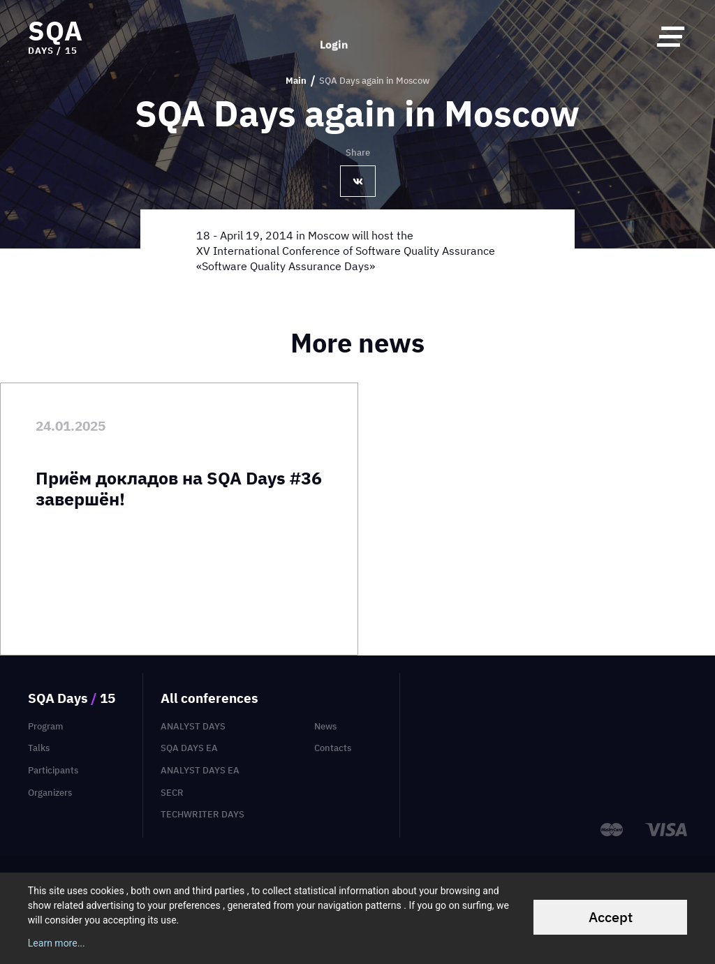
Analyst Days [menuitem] (193, 726)
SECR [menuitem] (172, 793)
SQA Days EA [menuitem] (189, 748)
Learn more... (56, 943)
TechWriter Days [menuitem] (202, 814)
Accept (611, 916)
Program (45, 726)
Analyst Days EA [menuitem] (200, 770)
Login (334, 36)
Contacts (332, 748)
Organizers (50, 793)
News (325, 726)
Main (296, 81)
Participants (53, 770)
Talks (39, 748)
